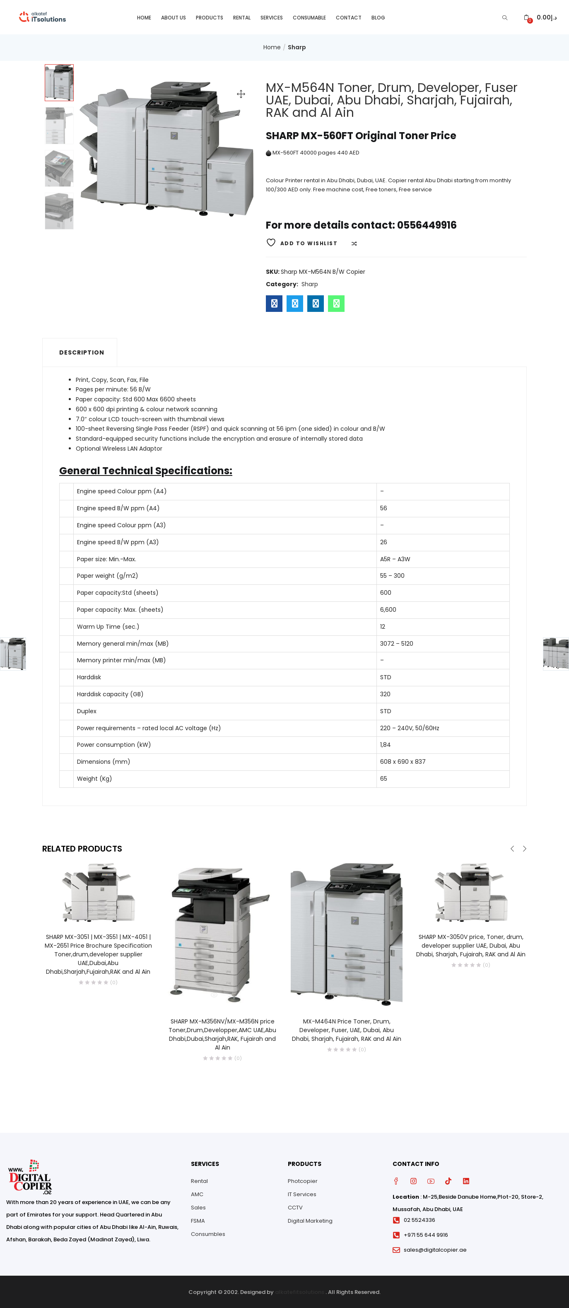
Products (209, 16)
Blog (378, 16)
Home (144, 16)
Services (271, 16)
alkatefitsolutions (299, 1291)
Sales (198, 1207)
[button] (540, 17)
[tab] (79, 351)
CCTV (295, 1207)
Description (81, 352)
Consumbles (208, 1233)
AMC (197, 1193)
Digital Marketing (310, 1220)
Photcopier (303, 1180)
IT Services (302, 1193)
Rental (242, 16)
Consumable (309, 16)
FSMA (198, 1220)
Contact (349, 16)
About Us (173, 16)
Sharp (297, 47)
